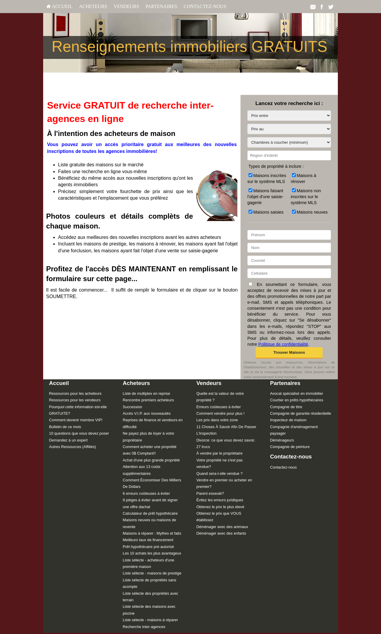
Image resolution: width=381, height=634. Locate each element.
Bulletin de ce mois (65, 427)
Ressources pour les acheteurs (75, 393)
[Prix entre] (289, 115)
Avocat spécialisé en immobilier (296, 393)
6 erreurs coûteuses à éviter (146, 493)
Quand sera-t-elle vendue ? (219, 473)
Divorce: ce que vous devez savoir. (225, 440)
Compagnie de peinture (290, 446)
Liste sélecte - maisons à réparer (150, 620)
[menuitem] (59, 6)
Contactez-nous (205, 6)
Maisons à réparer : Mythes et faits (152, 533)
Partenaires (161, 6)
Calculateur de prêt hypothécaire (150, 513)
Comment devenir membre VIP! (75, 420)
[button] (289, 353)
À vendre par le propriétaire (219, 453)
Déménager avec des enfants (221, 533)
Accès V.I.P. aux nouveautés (147, 413)
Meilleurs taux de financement (148, 540)
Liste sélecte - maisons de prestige (152, 573)
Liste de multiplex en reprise (146, 393)
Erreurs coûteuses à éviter (218, 407)
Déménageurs (282, 440)
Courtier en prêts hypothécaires (296, 400)
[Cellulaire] (289, 273)
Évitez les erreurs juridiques (219, 500)
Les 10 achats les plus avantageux (152, 553)
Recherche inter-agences (144, 626)
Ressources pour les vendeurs (75, 400)
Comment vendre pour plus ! (220, 413)
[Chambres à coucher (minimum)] (289, 142)
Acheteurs (93, 6)
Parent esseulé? (210, 493)
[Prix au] (289, 129)
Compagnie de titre (286, 407)
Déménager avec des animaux (222, 527)
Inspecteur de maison (288, 420)
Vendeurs (126, 6)
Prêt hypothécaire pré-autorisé (148, 546)
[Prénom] (289, 235)
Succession (132, 407)
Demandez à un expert (68, 440)
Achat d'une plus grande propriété (151, 460)
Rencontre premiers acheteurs (148, 400)
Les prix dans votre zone (217, 420)
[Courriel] (289, 260)
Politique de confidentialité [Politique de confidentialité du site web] (283, 344)
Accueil (59, 6)
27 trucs (203, 446)
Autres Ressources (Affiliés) (72, 446)
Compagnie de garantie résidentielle (300, 413)
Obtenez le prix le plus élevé (220, 507)
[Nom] (289, 248)
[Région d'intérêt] (289, 155)
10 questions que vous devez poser (79, 433)
